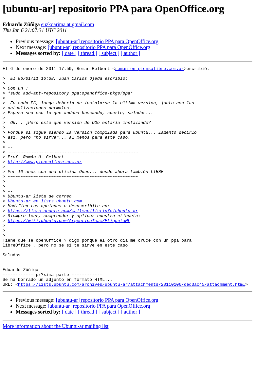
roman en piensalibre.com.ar (149, 69)
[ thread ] (87, 53)
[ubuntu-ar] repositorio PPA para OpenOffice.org (107, 41)
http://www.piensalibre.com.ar (45, 181)
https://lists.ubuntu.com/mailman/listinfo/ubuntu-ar (73, 240)
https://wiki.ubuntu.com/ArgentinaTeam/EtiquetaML (69, 252)
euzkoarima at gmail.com (67, 24)
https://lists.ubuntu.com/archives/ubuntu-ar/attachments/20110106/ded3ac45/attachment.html (131, 328)
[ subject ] (109, 53)
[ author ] (130, 53)
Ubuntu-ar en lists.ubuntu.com (45, 228)
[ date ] (69, 53)
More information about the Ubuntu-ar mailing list (56, 370)
